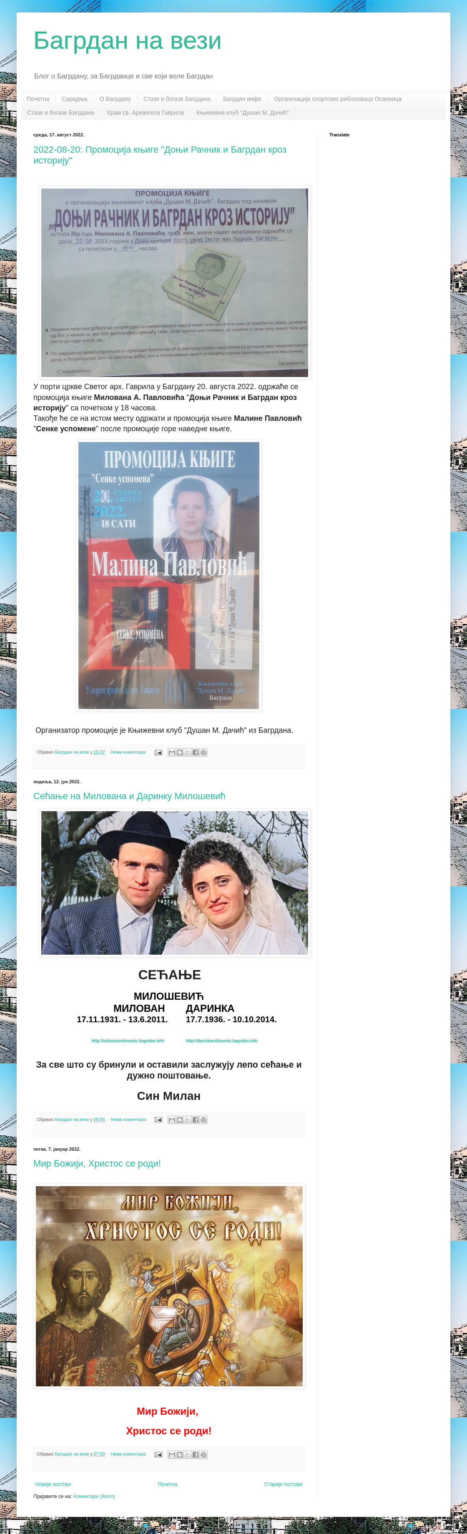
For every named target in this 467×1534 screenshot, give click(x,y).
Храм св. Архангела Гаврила (145, 112)
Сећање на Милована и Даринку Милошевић (129, 796)
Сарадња (74, 99)
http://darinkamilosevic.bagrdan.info (222, 1041)
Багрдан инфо (242, 99)
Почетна (38, 99)
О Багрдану (115, 99)
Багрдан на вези (127, 40)
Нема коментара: (129, 751)
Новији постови (53, 1484)
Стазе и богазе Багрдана (177, 99)
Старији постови (283, 1484)
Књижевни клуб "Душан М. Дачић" (242, 112)
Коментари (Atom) (94, 1496)
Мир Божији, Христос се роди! (97, 1163)
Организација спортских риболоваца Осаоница (338, 99)
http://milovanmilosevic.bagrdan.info (128, 1041)
